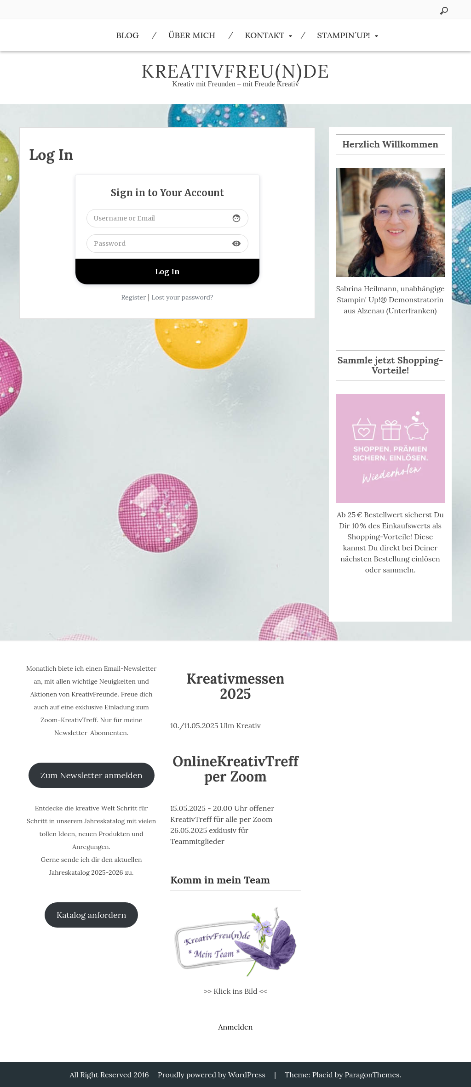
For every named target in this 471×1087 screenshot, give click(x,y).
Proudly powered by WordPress (211, 1074)
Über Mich (191, 35)
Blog (127, 35)
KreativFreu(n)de (235, 71)
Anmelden (235, 1026)
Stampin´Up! (343, 35)
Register (133, 297)
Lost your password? (182, 297)
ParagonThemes (372, 1074)
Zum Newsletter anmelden (91, 775)
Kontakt (264, 35)
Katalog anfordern (91, 915)
